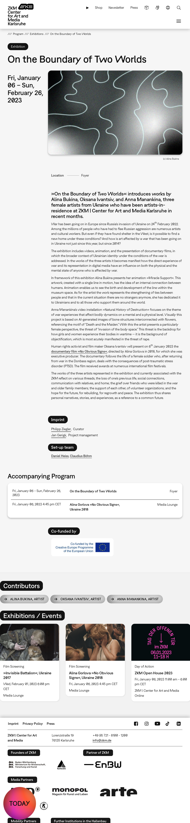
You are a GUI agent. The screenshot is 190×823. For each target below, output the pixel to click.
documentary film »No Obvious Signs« (79, 351)
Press (134, 7)
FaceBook (136, 723)
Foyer (85, 175)
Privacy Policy (33, 724)
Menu (178, 21)
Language (168, 7)
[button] (115, 113)
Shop (98, 7)
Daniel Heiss (60, 456)
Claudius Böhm (81, 456)
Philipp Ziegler (61, 429)
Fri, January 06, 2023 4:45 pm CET (36, 504)
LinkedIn (178, 723)
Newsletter (116, 7)
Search (178, 7)
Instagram (146, 723)
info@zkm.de (102, 740)
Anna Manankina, (138, 599)
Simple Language (146, 7)
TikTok (168, 723)
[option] (95, 660)
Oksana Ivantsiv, (80, 599)
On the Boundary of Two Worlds (93, 491)
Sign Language (157, 7)
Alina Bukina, (27, 599)
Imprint (13, 724)
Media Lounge (167, 504)
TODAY (19, 803)
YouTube (157, 723)
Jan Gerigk (58, 435)
